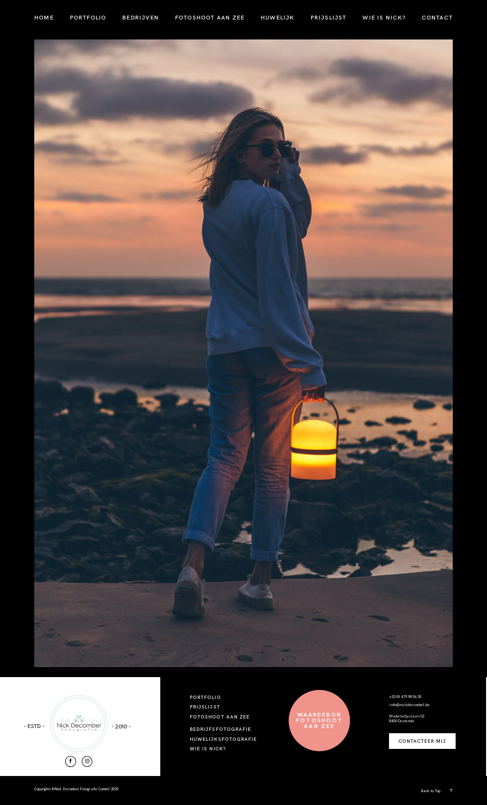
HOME (44, 17)
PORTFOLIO (88, 17)
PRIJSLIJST (329, 17)
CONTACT (437, 17)
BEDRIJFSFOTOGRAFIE (220, 729)
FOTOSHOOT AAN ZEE (209, 17)
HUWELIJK (277, 17)
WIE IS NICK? (383, 17)
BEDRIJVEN (140, 17)
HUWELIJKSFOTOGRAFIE (223, 739)
